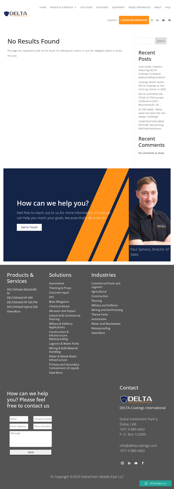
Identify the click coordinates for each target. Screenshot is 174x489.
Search (161, 41)
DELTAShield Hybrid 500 (22, 307)
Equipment (118, 7)
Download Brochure (134, 20)
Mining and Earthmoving (107, 310)
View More (13, 311)
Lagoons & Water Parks (64, 343)
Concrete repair (59, 292)
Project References (139, 7)
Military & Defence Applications (61, 325)
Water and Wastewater (106, 324)
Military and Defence (104, 305)
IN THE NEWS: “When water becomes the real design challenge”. (151, 113)
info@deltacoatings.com (138, 445)
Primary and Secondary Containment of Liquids (64, 366)
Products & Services (61, 7)
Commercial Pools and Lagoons (105, 285)
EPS (51, 297)
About (157, 7)
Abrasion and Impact (62, 311)
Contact (112, 20)
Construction (99, 296)
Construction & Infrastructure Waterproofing (59, 335)
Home (43, 7)
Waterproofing (100, 328)
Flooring (96, 301)
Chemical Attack (59, 306)
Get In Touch (29, 227)
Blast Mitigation (59, 302)
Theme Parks (99, 314)
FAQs (168, 7)
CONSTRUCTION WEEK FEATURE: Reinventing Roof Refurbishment (151, 125)
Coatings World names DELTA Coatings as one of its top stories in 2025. (152, 85)
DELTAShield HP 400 (20, 298)
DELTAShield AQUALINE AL (22, 291)
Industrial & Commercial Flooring (64, 317)
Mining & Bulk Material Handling (63, 350)
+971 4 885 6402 (132, 450)
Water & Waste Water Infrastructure (63, 358)
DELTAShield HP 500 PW (22, 302)
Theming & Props (60, 288)
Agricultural (98, 291)
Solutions (86, 7)
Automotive (56, 283)
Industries (102, 7)
